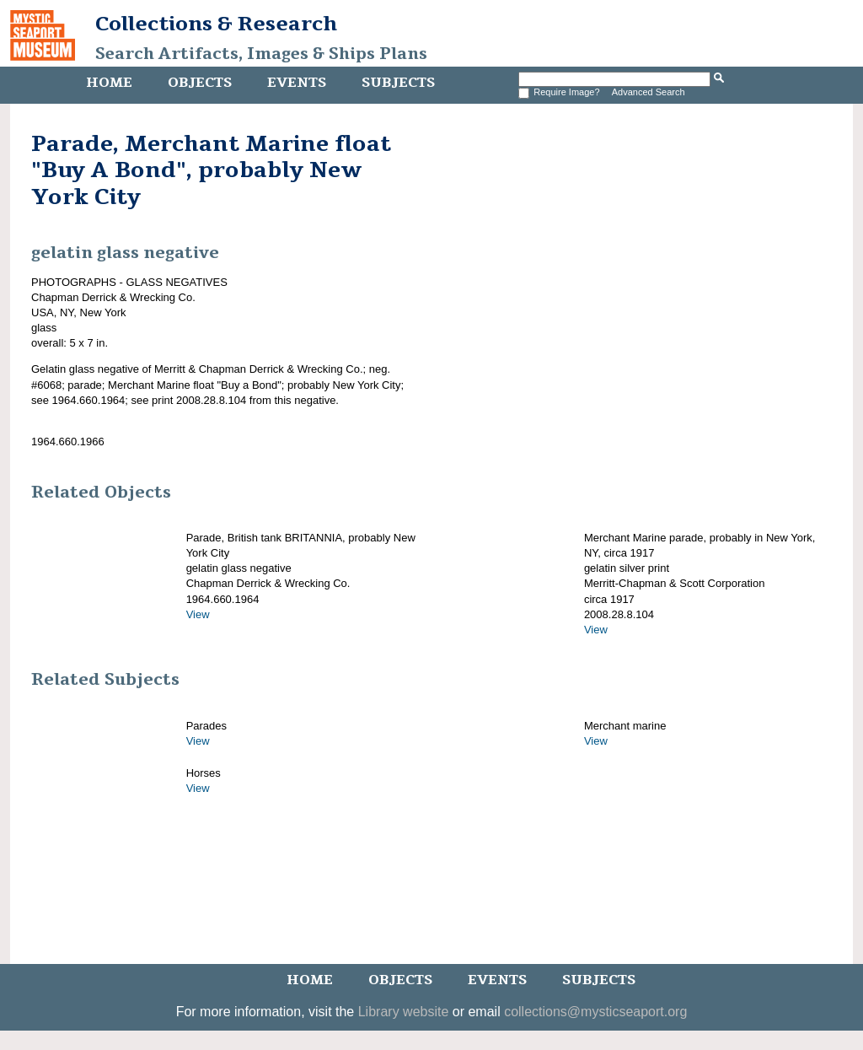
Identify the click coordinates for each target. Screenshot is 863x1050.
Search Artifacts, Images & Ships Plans (261, 54)
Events (296, 82)
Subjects (398, 82)
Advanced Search (648, 92)
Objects (200, 82)
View (198, 614)
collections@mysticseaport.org (595, 1011)
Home (109, 82)
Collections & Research (216, 23)
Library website (403, 1011)
